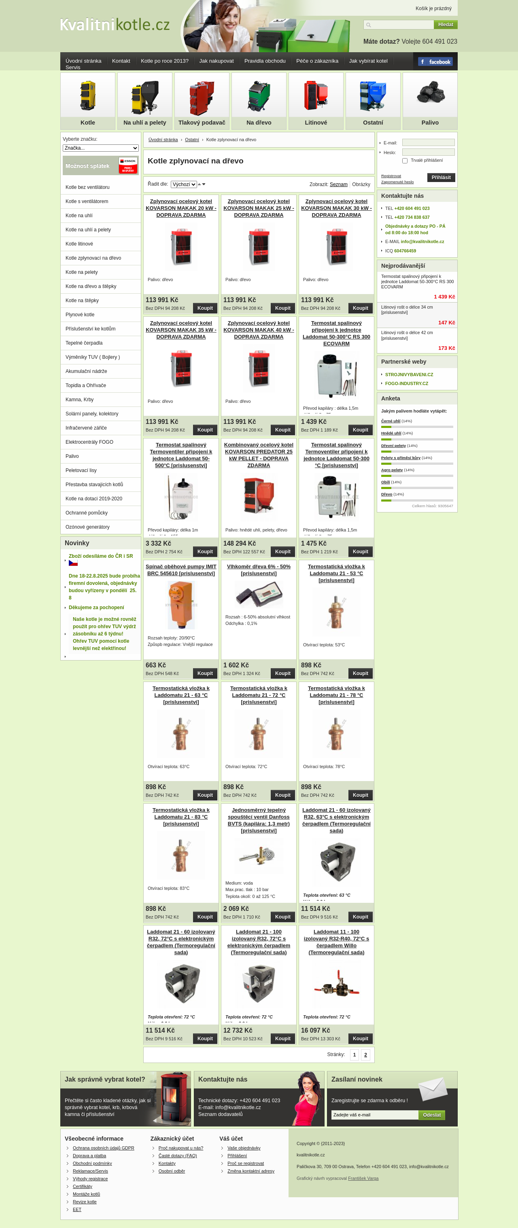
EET (77, 1209)
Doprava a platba (89, 1155)
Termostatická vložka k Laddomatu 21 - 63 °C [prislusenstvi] (181, 695)
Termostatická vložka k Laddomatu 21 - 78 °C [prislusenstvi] (336, 695)
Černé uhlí (391, 421)
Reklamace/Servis (90, 1171)
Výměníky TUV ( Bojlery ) (93, 357)
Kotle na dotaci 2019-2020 (94, 499)
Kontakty (167, 1163)
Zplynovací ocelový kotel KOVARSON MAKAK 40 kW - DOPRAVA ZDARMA (258, 330)
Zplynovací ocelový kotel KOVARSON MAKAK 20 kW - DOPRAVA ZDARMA (181, 208)
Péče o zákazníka (317, 61)
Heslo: (390, 152)
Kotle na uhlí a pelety (88, 230)
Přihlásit (441, 177)
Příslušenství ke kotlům (90, 329)
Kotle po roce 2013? (165, 61)
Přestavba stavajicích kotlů (94, 484)
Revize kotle (85, 1201)
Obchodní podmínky (92, 1163)
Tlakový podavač (201, 122)
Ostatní (373, 122)
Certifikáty (82, 1186)
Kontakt (121, 61)
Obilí (385, 482)
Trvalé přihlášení (427, 160)
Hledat (445, 25)
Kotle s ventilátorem (87, 201)
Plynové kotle (80, 315)
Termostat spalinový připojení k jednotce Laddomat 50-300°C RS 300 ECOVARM (417, 281)
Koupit (205, 308)
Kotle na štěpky (82, 300)
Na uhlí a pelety (144, 122)
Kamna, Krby (79, 399)
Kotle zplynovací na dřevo (93, 258)
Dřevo (387, 494)
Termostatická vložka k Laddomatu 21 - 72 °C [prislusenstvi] (258, 695)
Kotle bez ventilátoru (88, 187)
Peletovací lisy (81, 470)
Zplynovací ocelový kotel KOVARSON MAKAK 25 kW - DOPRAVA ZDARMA (258, 208)
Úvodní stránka (84, 61)
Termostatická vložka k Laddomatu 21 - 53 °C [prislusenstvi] (336, 573)
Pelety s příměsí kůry (400, 457)
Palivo (430, 122)
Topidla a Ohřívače (86, 385)
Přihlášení (237, 1155)
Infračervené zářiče (86, 428)
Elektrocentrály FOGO (89, 442)
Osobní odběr (172, 1171)
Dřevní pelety (393, 445)
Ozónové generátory (88, 527)
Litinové (316, 122)
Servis (73, 67)
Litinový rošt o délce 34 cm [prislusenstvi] (407, 310)
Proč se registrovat (245, 1163)
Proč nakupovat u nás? (181, 1147)
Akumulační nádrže (86, 371)
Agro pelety (392, 470)
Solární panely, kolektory (92, 414)
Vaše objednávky (243, 1147)
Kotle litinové (79, 244)
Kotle (88, 122)
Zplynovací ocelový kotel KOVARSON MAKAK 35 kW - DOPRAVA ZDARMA (181, 330)
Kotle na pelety (82, 272)
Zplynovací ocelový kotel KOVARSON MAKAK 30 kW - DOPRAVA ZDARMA (336, 208)
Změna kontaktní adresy (250, 1171)
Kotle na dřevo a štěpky (91, 286)
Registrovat (391, 176)
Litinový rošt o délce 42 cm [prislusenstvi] (407, 335)
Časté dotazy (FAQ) (178, 1155)
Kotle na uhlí (79, 215)
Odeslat (432, 1115)
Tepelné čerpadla (84, 343)
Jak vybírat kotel (368, 61)
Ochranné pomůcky (87, 513)
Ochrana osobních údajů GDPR (103, 1147)
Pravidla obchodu (265, 61)
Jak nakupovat (217, 61)
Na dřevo (259, 122)
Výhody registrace (90, 1178)
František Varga (363, 1178)
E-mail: (390, 142)
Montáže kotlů (86, 1194)
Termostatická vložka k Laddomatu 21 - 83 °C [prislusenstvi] (181, 817)
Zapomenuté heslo (397, 182)
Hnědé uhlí (391, 433)
